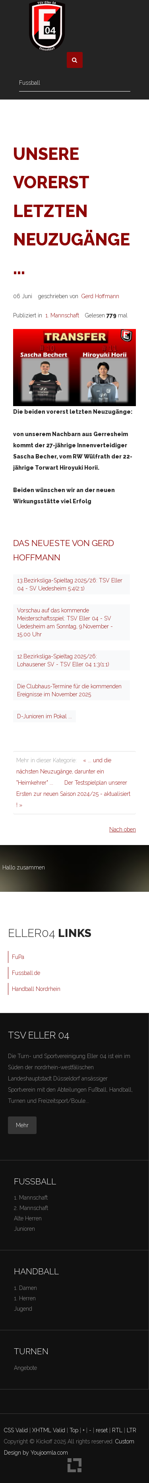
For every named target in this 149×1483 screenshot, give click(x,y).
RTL (117, 1430)
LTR (131, 1430)
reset (102, 1430)
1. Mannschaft (62, 315)
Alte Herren (28, 1218)
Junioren (24, 1229)
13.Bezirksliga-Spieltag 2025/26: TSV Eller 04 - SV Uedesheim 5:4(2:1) (69, 584)
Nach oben (122, 829)
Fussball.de (26, 973)
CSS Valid (16, 1430)
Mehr (22, 1125)
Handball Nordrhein (36, 989)
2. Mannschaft (31, 1208)
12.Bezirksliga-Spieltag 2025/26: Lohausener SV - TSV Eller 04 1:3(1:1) (63, 660)
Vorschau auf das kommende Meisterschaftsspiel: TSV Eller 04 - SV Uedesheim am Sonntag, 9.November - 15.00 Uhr (65, 622)
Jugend (23, 1309)
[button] (75, 60)
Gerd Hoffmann (100, 296)
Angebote (25, 1368)
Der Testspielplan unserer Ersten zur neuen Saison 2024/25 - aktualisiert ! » (73, 793)
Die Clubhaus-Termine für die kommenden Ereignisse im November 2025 (69, 690)
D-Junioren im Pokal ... (44, 716)
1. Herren (25, 1298)
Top (74, 1430)
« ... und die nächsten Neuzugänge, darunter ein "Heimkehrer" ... (63, 771)
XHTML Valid (48, 1430)
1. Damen (25, 1288)
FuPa (18, 957)
